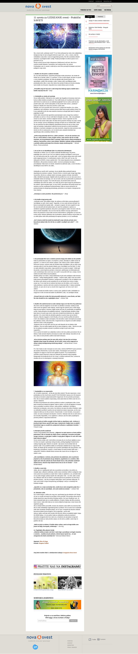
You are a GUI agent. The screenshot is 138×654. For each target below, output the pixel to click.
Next (80, 583)
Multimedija (107, 10)
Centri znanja (98, 10)
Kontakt (91, 1)
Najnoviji (90, 17)
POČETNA (70, 641)
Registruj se (107, 1)
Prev (35, 583)
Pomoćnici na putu (85, 10)
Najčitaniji (100, 16)
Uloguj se (99, 1)
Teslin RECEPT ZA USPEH (65, 590)
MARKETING (70, 645)
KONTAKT (69, 643)
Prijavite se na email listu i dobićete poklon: (57, 615)
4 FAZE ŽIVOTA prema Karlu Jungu (44, 590)
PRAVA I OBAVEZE (72, 647)
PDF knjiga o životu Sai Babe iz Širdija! (57, 617)
